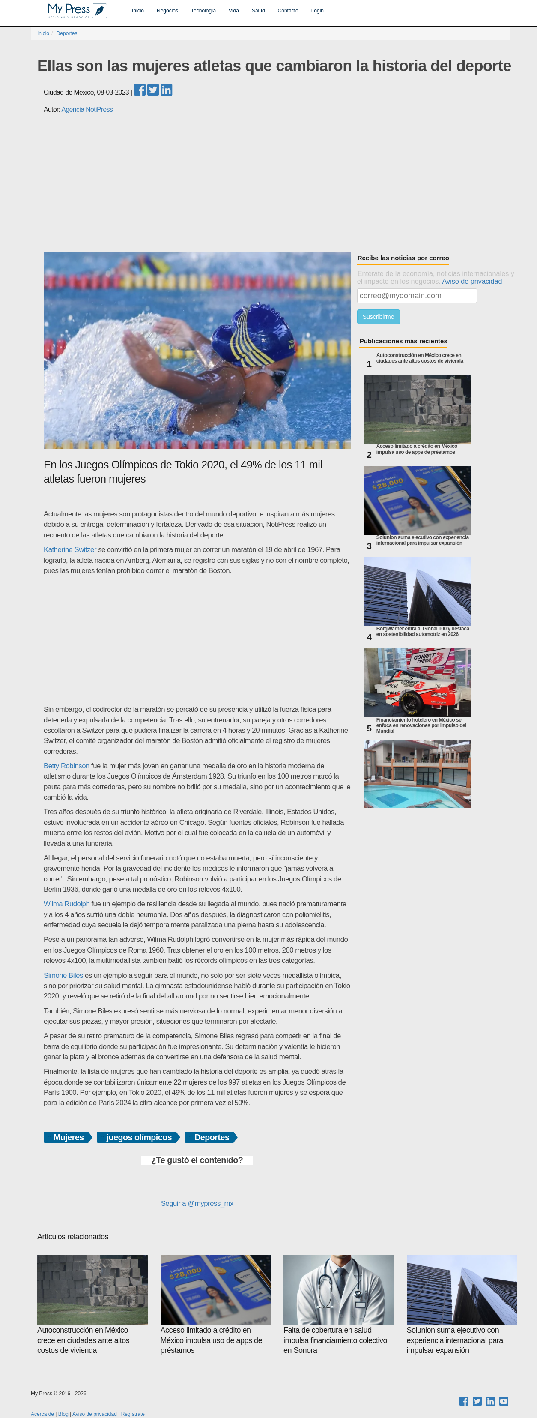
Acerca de (42, 1414)
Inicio (138, 11)
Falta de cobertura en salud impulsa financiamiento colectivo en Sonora (338, 1305)
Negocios (167, 11)
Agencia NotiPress (87, 109)
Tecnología (203, 11)
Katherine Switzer (70, 550)
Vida (234, 11)
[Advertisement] (277, 188)
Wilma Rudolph (67, 904)
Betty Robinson (67, 766)
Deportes (67, 33)
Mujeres (69, 1137)
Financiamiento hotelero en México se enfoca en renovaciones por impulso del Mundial (421, 725)
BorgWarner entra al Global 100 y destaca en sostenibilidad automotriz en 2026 (422, 631)
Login (317, 11)
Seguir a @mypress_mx (197, 1203)
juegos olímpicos (139, 1137)
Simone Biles (63, 975)
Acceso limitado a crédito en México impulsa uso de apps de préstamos (416, 449)
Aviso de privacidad (472, 281)
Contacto (288, 11)
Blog (63, 1414)
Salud (258, 11)
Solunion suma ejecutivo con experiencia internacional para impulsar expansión (422, 540)
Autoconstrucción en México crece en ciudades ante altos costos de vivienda (419, 358)
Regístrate (133, 1414)
